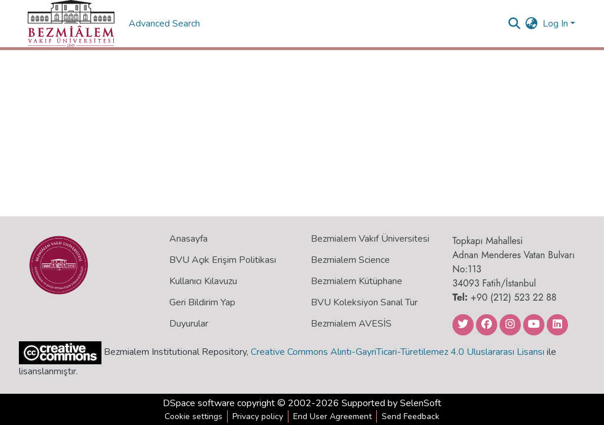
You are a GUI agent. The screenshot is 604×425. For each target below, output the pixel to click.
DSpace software (199, 403)
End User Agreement (332, 416)
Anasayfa (188, 238)
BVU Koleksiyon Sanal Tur (364, 302)
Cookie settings (193, 416)
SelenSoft (420, 403)
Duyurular (188, 323)
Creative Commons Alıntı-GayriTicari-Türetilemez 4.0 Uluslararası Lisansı (397, 351)
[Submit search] (514, 24)
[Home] (71, 23)
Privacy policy (257, 416)
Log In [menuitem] (555, 23)
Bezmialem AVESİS (351, 323)
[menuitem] (531, 24)
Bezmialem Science (350, 260)
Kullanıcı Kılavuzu (203, 281)
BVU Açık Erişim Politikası (222, 260)
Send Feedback (410, 416)
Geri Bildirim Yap (202, 302)
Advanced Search (165, 23)
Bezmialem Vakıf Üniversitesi (370, 238)
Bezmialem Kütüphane (356, 281)
